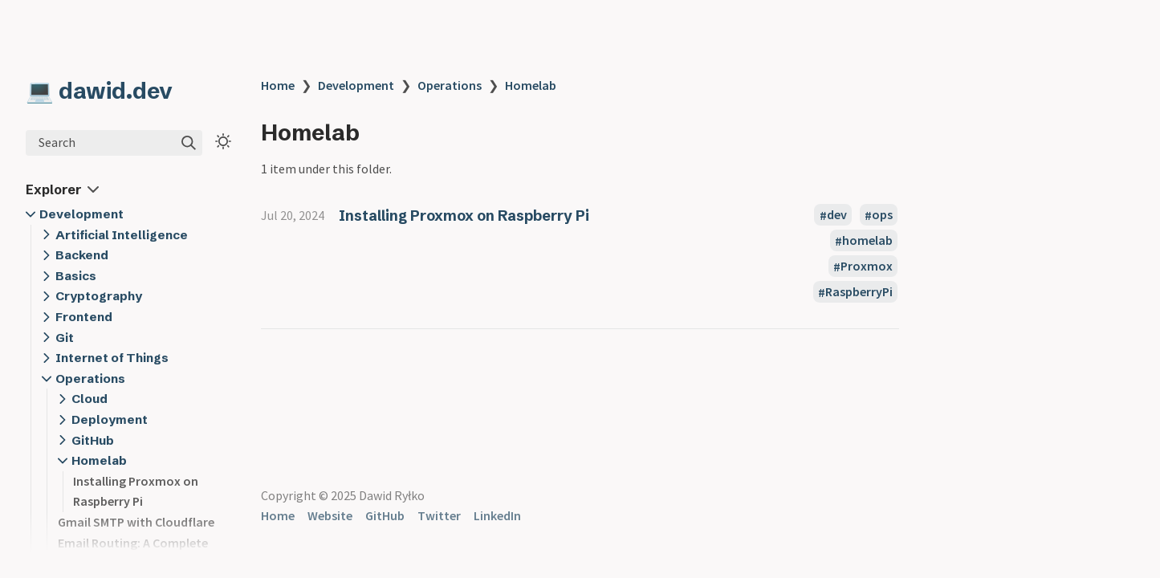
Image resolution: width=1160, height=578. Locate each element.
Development (81, 214)
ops (882, 215)
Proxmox (866, 266)
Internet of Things (112, 357)
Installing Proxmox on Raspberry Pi (464, 215)
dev (837, 215)
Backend (81, 255)
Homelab (99, 460)
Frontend (83, 316)
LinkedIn (497, 515)
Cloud (89, 398)
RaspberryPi (859, 292)
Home (278, 85)
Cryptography (98, 295)
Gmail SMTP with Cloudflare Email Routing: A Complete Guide (136, 542)
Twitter (439, 515)
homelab (867, 241)
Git (64, 337)
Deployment (109, 419)
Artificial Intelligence (121, 234)
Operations (90, 378)
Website (329, 515)
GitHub (92, 440)
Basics (75, 275)
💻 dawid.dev (99, 90)
